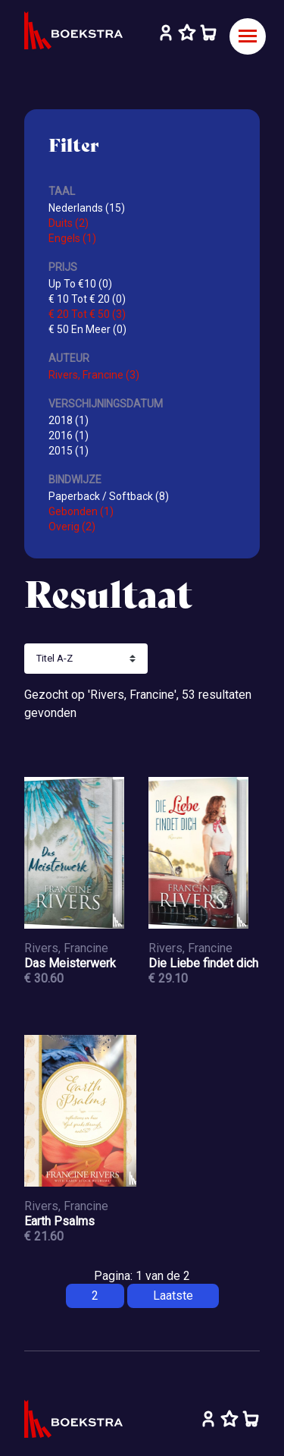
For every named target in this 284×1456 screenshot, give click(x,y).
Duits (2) (68, 223)
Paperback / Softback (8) (108, 496)
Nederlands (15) (86, 208)
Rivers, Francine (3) (93, 375)
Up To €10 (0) (80, 284)
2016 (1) (68, 435)
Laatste (173, 1295)
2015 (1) (68, 451)
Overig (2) (71, 526)
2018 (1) (68, 420)
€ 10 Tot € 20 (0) (87, 299)
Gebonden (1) (81, 511)
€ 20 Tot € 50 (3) (87, 314)
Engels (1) (72, 238)
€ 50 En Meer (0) (87, 329)
